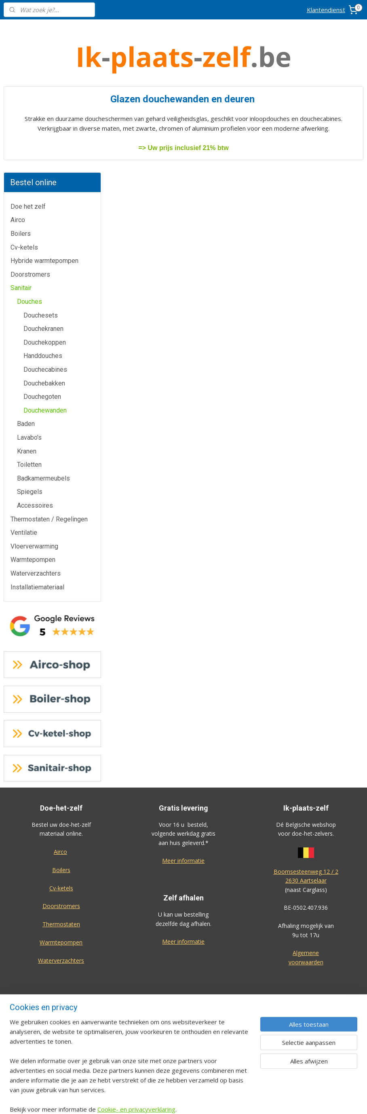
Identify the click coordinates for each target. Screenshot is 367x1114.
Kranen (26, 329)
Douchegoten (42, 275)
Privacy (61, 1011)
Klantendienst (326, 10)
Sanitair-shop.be (183, 992)
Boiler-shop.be (183, 938)
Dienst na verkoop (61, 975)
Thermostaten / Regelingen (49, 397)
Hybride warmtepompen (44, 139)
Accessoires (35, 384)
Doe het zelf (28, 85)
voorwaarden (306, 840)
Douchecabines (45, 248)
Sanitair (21, 166)
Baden (26, 302)
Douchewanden (45, 288)
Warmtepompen (33, 438)
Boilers (21, 112)
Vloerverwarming (34, 424)
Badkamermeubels (43, 356)
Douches (29, 180)
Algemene (306, 831)
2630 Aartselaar (306, 758)
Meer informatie (183, 739)
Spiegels (29, 370)
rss (226, 1099)
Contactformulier (61, 938)
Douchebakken (44, 261)
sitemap (209, 1099)
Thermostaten (61, 802)
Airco (18, 98)
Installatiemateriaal (37, 465)
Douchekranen (43, 207)
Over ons (61, 993)
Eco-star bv (183, 1055)
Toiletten (29, 343)
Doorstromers (30, 153)
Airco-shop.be (184, 919)
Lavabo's (29, 316)
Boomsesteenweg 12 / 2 (306, 750)
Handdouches (42, 234)
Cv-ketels (24, 125)
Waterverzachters (36, 451)
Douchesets (40, 193)
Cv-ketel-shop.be (183, 955)
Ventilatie (24, 411)
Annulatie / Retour (61, 957)
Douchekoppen (44, 220)
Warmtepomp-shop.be (183, 974)
